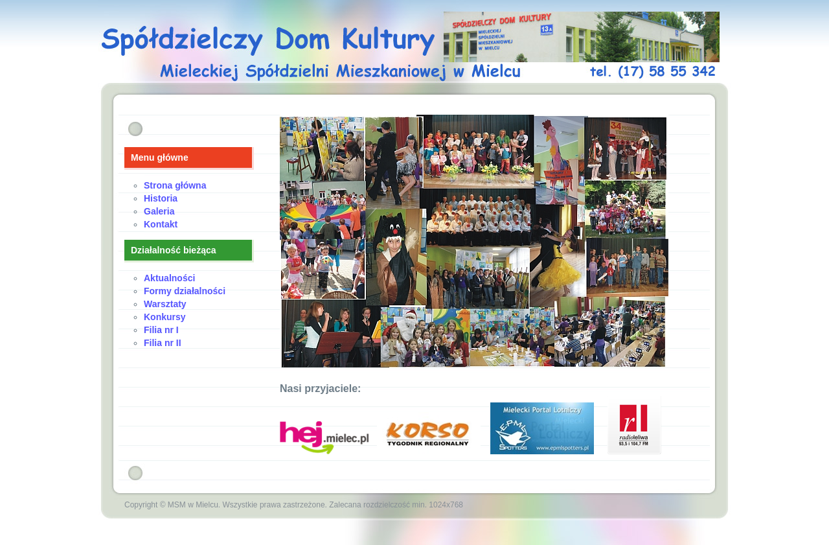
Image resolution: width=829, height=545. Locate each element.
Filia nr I (161, 330)
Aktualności (169, 278)
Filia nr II (162, 343)
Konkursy (165, 317)
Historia (160, 198)
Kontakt (160, 224)
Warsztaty (165, 304)
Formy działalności (184, 291)
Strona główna (175, 185)
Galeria (159, 211)
